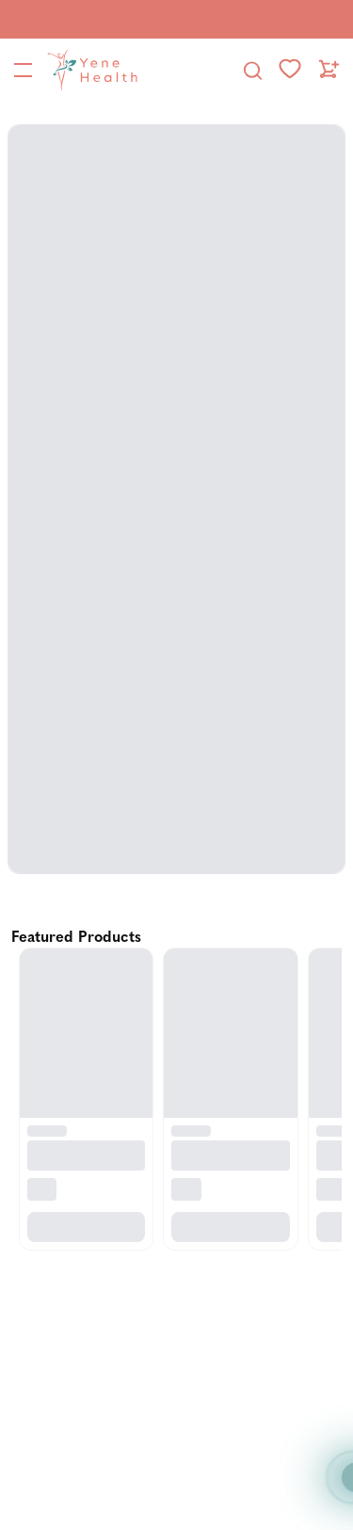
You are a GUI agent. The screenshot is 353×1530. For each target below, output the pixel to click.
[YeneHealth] (88, 69)
